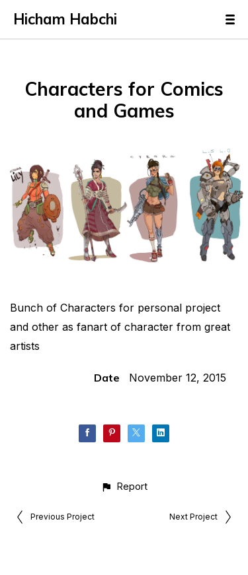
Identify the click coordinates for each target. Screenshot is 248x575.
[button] (124, 486)
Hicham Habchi (65, 19)
